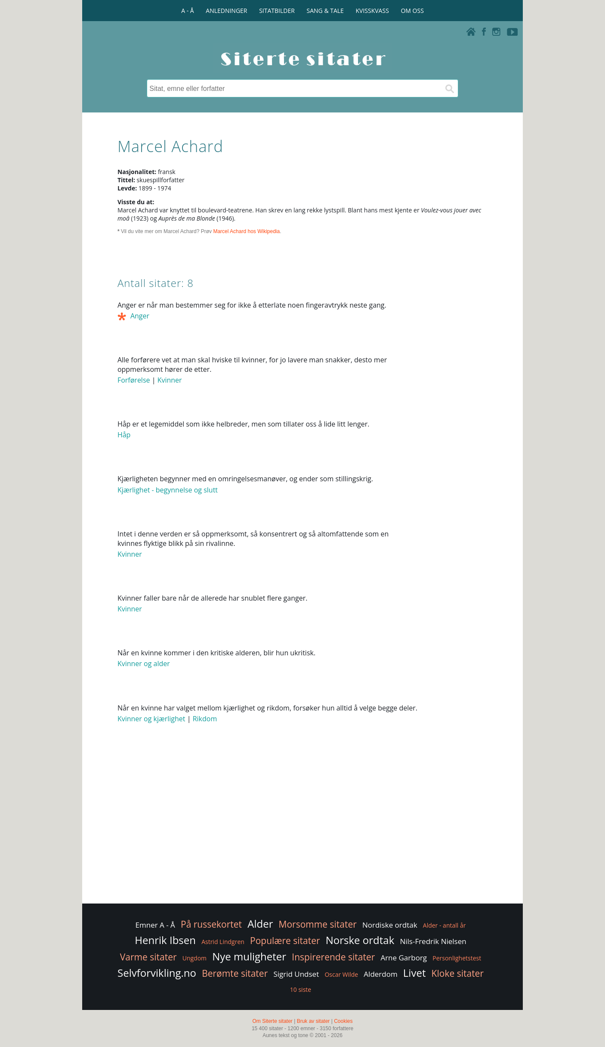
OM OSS (412, 10)
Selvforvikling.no (156, 973)
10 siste (300, 989)
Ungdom (194, 958)
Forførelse (133, 380)
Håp (123, 434)
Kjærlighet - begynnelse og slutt (167, 490)
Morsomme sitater (318, 924)
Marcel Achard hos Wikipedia (246, 231)
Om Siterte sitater (272, 1021)
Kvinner (169, 380)
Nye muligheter (249, 956)
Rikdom (205, 718)
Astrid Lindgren (222, 942)
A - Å (187, 10)
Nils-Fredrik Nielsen (433, 941)
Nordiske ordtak (389, 925)
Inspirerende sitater (333, 957)
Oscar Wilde (341, 974)
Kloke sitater (458, 973)
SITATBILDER (277, 10)
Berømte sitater (235, 973)
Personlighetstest (456, 958)
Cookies (343, 1021)
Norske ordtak (360, 940)
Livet (414, 973)
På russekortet (211, 924)
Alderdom (380, 974)
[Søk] (449, 88)
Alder (260, 923)
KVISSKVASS (372, 10)
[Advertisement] (449, 431)
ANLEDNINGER (226, 10)
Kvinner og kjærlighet (151, 718)
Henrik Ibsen (165, 940)
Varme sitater (148, 957)
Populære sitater (285, 941)
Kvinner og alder (143, 663)
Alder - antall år (444, 925)
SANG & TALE (325, 10)
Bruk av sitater (313, 1021)
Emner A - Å (155, 925)
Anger (139, 316)
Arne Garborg (403, 958)
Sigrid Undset (296, 974)
